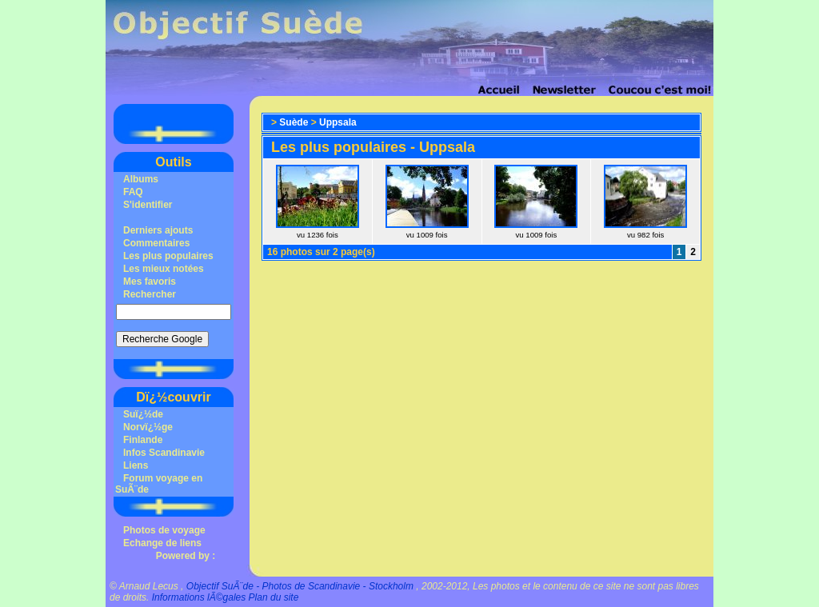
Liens (135, 465)
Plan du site (274, 597)
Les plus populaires (168, 256)
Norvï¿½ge (148, 427)
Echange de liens (162, 543)
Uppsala (338, 122)
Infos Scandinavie (164, 452)
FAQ (133, 192)
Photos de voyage (164, 530)
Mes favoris (149, 281)
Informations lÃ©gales (199, 597)
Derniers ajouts (158, 230)
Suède (293, 122)
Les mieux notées (163, 268)
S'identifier (148, 204)
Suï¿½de (143, 414)
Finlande (142, 439)
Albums (140, 179)
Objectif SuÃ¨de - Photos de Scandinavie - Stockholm (299, 586)
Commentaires (156, 243)
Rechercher (149, 294)
